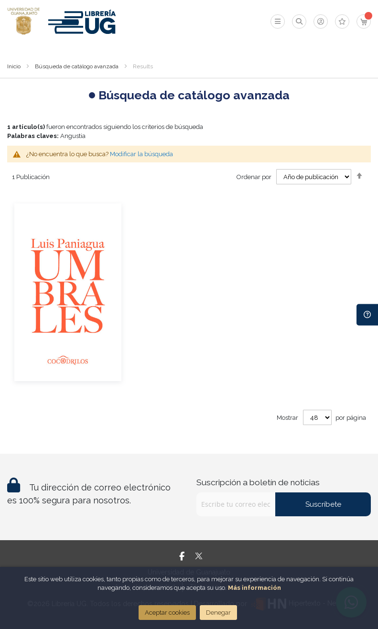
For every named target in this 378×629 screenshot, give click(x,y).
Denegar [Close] (218, 612)
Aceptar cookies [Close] (167, 612)
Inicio (14, 66)
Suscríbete (323, 504)
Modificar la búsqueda (141, 154)
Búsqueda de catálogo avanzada (77, 66)
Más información (254, 587)
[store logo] (23, 21)
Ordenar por (254, 177)
